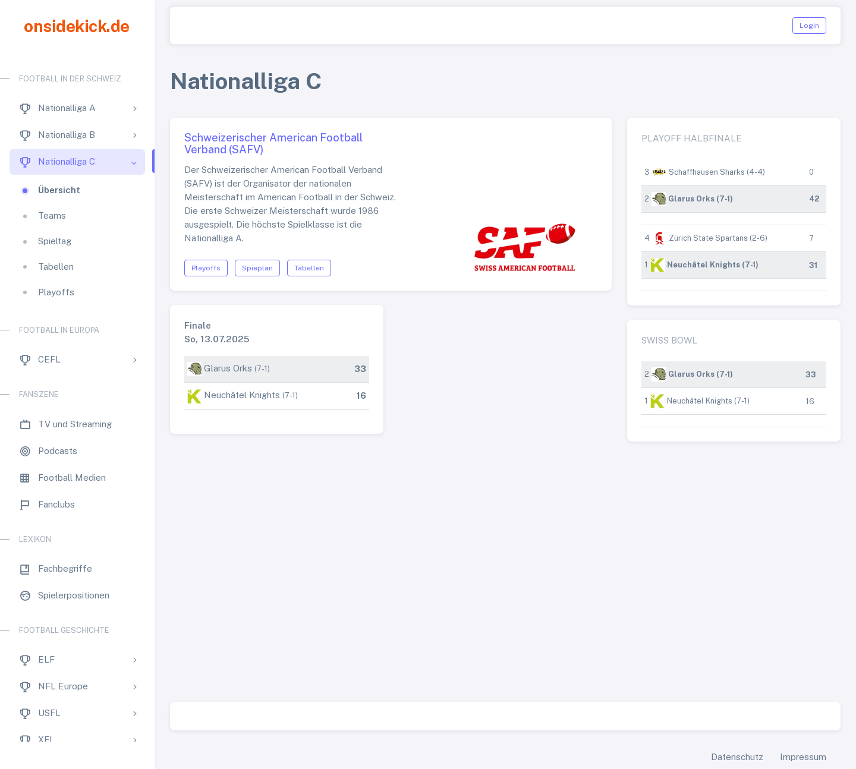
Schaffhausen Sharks (707, 172)
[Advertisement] (505, 582)
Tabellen (309, 268)
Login (809, 25)
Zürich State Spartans (708, 238)
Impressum (803, 757)
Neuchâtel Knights (242, 395)
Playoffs (206, 268)
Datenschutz (737, 757)
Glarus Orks (228, 368)
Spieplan (257, 268)
